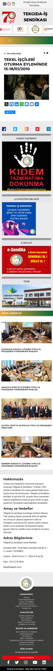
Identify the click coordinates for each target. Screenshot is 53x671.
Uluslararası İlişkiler (26, 642)
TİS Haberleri (27, 636)
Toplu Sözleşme (26, 618)
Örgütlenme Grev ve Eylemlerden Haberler (27, 640)
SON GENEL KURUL (27, 604)
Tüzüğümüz (26, 608)
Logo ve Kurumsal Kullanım (26, 606)
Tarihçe (26, 598)
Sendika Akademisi (26, 616)
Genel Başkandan (26, 634)
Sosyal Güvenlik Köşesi (26, 622)
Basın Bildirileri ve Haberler (26, 632)
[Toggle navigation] (10, 40)
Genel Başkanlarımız (26, 600)
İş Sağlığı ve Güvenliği (26, 624)
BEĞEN (10, 112)
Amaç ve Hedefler (26, 602)
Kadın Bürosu (26, 620)
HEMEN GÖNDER (27, 658)
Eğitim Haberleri (26, 638)
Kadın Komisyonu (26, 645)
